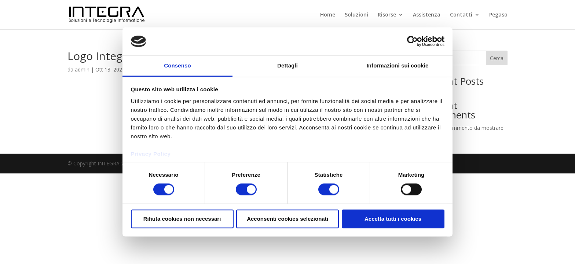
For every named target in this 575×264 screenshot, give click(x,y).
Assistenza (426, 15)
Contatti (461, 15)
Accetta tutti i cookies (393, 219)
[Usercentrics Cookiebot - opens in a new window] (412, 41)
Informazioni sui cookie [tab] (398, 65)
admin (82, 69)
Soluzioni (356, 15)
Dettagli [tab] (287, 65)
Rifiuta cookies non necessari (182, 219)
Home (327, 15)
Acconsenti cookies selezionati (287, 219)
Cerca (496, 58)
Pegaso (498, 15)
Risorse (387, 15)
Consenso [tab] (177, 65)
